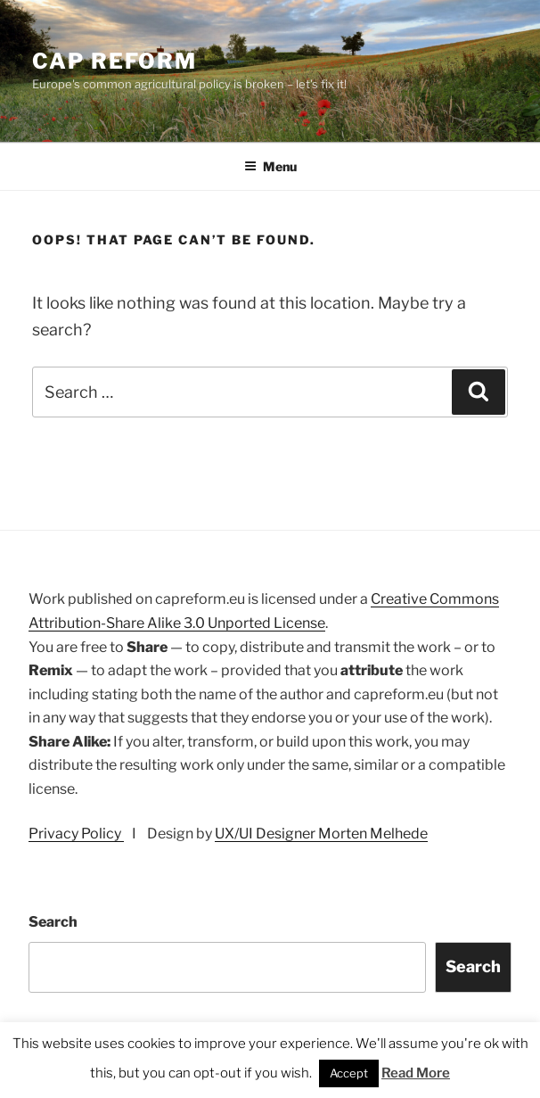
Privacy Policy (76, 833)
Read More (415, 1073)
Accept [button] (349, 1073)
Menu (270, 166)
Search (53, 921)
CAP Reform (114, 61)
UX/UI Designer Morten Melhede (321, 833)
